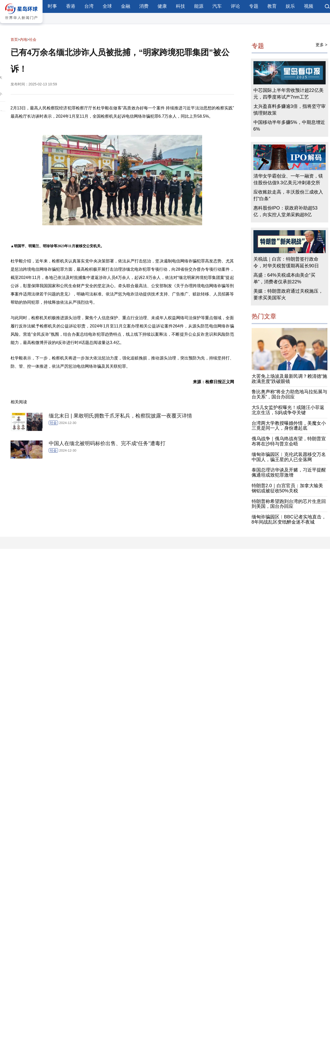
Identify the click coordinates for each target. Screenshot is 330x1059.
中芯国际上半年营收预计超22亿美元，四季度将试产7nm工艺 (288, 94)
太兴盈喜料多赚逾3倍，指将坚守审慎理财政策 (289, 110)
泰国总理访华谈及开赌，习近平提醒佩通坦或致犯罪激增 (289, 472)
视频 (308, 6)
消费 (143, 6)
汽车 (217, 6)
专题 (253, 6)
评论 (235, 6)
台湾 (89, 6)
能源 (198, 6)
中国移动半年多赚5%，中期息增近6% (289, 126)
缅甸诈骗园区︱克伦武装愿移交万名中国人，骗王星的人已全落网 (289, 457)
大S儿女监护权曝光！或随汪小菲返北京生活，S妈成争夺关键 (288, 410)
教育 (272, 6)
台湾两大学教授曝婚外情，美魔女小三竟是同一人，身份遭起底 (289, 426)
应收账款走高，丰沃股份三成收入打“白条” (288, 195)
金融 (125, 6)
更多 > (321, 45)
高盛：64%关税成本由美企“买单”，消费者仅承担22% (284, 278)
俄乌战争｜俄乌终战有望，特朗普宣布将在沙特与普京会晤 (289, 441)
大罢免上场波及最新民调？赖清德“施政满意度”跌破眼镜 (289, 379)
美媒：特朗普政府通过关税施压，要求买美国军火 (288, 294)
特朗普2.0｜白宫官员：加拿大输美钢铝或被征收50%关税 (287, 488)
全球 (107, 6)
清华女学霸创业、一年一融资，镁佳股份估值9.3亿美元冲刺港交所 (288, 179)
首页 (14, 39)
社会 (32, 39)
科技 (180, 6)
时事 (52, 6)
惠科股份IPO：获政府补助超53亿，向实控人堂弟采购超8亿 (285, 211)
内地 (23, 39)
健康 (162, 6)
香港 (70, 6)
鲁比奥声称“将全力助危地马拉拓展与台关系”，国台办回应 (289, 394)
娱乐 (290, 6)
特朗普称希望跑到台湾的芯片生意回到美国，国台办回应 (289, 504)
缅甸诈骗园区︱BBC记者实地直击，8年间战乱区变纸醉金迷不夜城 (289, 519)
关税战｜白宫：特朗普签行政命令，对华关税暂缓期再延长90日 (286, 262)
